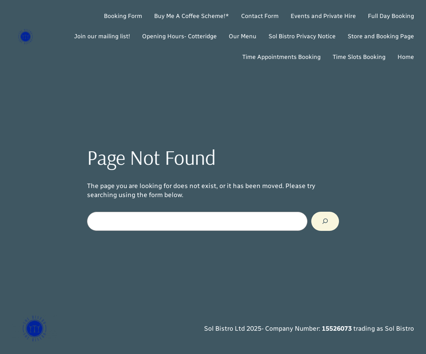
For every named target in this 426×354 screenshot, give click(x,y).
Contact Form (260, 16)
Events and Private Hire (323, 16)
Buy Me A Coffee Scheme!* (191, 16)
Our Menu (242, 36)
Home (406, 56)
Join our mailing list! (102, 36)
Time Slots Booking (359, 56)
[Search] (325, 221)
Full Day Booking (391, 16)
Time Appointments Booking (281, 56)
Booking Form (123, 16)
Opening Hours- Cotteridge (179, 36)
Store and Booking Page (381, 36)
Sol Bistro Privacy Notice (302, 36)
